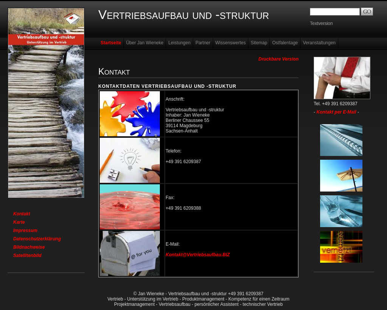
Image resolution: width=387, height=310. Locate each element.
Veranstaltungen (319, 42)
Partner (202, 42)
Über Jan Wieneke (145, 42)
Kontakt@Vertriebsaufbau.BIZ (198, 254)
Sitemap (259, 42)
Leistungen (179, 42)
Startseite (111, 42)
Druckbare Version (279, 59)
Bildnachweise (29, 247)
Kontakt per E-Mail (336, 112)
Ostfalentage (285, 42)
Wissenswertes (230, 42)
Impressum (25, 230)
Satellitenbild (27, 255)
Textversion (321, 23)
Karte (19, 222)
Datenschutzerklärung (37, 238)
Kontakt (21, 214)
